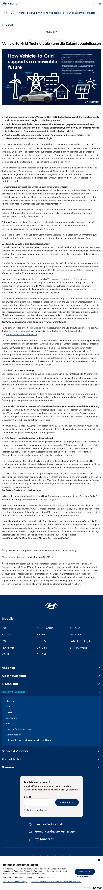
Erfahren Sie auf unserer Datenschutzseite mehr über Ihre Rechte (56, 882)
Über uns (10, 701)
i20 (4, 627)
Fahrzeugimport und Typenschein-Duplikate (28, 740)
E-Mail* (28, 796)
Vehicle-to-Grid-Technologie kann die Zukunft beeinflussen (66, 13)
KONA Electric (44, 627)
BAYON (6, 634)
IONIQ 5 (41, 641)
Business (8, 767)
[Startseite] (51, 604)
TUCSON (75, 634)
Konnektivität (11, 759)
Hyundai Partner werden (18, 729)
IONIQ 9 (75, 627)
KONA (6, 654)
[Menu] (99, 3)
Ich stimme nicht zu (84, 877)
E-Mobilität (10, 684)
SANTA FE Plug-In (81, 641)
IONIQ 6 (41, 654)
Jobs (8, 723)
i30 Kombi (8, 647)
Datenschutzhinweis (36, 810)
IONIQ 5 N (42, 647)
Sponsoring (12, 718)
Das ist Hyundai (18, 13)
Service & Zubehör (15, 751)
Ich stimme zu (84, 872)
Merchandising (13, 734)
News (32, 13)
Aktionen (8, 668)
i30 (4, 641)
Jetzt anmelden (67, 802)
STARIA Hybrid (79, 647)
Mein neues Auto (14, 676)
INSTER (40, 634)
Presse (9, 712)
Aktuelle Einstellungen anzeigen (15, 882)
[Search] (92, 3)
